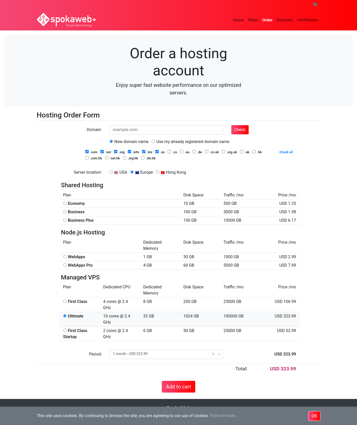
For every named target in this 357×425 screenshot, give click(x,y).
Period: (95, 354)
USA (118, 172)
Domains (285, 20)
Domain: (94, 129)
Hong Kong (171, 172)
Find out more (222, 415)
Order (267, 20)
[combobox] (166, 354)
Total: (241, 369)
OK (314, 416)
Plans (253, 20)
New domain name (129, 141)
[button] (314, 5)
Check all (286, 152)
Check (240, 129)
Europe (141, 172)
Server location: (88, 172)
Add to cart (178, 387)
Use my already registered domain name (190, 141)
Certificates (307, 20)
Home (238, 20)
